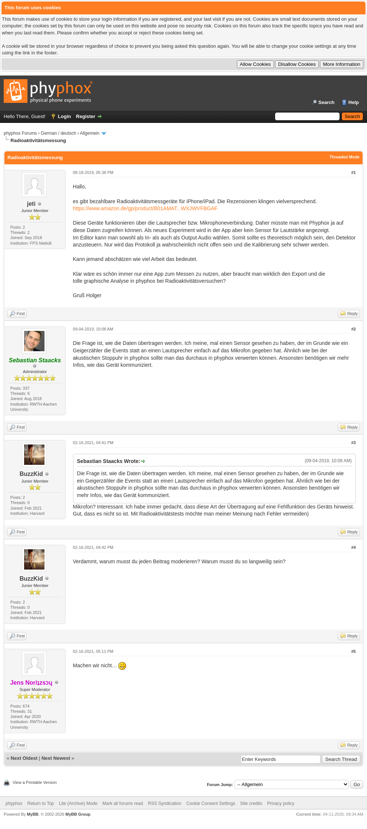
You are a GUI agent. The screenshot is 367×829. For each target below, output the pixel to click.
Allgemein (89, 133)
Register (85, 116)
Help (353, 102)
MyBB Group (77, 814)
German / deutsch (58, 133)
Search (326, 102)
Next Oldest (24, 758)
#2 (353, 329)
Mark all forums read (122, 803)
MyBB (32, 814)
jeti (31, 204)
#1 (353, 172)
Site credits (251, 803)
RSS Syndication (164, 803)
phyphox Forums (20, 133)
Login (64, 116)
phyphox (14, 803)
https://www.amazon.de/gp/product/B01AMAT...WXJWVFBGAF (145, 208)
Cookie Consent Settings (210, 803)
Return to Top (40, 803)
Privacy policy (280, 803)
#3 (353, 442)
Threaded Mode (345, 157)
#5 (353, 651)
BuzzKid (31, 474)
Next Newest (56, 758)
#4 (353, 547)
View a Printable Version (35, 782)
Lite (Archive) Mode (78, 803)
